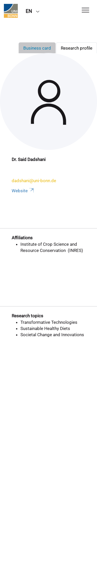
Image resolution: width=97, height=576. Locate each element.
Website (23, 190)
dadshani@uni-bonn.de (34, 180)
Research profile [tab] (76, 48)
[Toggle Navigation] (85, 10)
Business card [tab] (37, 48)
